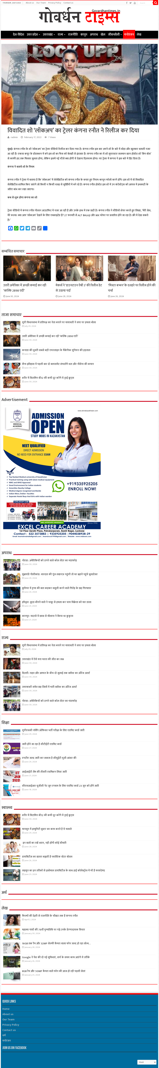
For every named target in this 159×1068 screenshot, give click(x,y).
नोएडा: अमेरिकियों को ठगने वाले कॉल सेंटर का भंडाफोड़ (49, 560)
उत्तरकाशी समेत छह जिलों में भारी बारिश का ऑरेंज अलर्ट (49, 687)
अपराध (94, 34)
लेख (139, 34)
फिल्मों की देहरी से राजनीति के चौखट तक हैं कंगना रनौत (50, 916)
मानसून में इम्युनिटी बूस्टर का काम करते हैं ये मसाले (47, 829)
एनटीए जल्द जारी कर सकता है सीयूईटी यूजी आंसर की (49, 758)
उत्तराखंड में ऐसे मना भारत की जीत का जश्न (43, 659)
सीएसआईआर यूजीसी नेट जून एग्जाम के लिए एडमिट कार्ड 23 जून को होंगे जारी (60, 786)
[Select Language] (146, 1062)
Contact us (68, 2)
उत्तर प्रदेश (32, 34)
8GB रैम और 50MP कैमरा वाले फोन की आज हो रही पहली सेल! (53, 971)
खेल (103, 34)
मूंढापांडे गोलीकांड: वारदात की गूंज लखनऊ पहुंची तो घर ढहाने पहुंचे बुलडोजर (60, 574)
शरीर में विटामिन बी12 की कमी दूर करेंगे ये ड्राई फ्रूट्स (48, 378)
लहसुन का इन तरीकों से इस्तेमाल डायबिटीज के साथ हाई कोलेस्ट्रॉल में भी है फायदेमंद (63, 870)
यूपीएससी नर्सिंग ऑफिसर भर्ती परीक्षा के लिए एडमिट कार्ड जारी (53, 730)
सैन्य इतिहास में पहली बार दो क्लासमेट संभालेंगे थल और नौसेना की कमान (58, 364)
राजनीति (73, 34)
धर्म (4, 1035)
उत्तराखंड (48, 34)
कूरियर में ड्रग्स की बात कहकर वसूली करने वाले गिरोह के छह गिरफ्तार (56, 588)
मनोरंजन (129, 34)
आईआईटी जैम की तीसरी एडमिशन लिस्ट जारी (44, 772)
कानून (84, 34)
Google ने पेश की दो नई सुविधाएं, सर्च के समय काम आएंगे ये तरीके (56, 957)
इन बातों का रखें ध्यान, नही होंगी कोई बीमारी (44, 843)
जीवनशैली (114, 34)
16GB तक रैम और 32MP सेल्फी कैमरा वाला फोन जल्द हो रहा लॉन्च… (56, 943)
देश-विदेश (18, 34)
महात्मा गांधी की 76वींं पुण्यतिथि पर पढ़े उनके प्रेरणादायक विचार (53, 929)
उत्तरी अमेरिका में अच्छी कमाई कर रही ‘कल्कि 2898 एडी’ (50, 336)
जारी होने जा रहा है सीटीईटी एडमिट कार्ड (42, 744)
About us (30, 2)
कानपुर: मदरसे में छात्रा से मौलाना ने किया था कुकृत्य (47, 616)
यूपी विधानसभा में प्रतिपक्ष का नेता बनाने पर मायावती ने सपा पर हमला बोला (59, 322)
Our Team (41, 2)
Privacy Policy (54, 2)
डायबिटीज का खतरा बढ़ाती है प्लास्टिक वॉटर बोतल (47, 856)
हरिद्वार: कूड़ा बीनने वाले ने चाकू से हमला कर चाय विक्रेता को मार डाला (56, 602)
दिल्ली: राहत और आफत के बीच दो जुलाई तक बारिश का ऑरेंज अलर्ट (56, 673)
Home (7, 34)
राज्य (60, 34)
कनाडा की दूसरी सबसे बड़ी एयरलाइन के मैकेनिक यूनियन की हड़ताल (56, 350)
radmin (14, 137)
